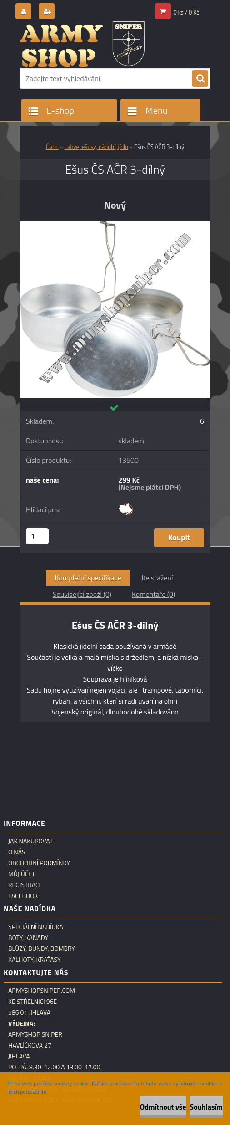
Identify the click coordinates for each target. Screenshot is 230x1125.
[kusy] (37, 536)
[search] (200, 78)
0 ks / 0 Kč (187, 12)
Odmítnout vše (163, 1106)
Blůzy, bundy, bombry (41, 948)
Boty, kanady (28, 938)
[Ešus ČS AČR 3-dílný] (115, 224)
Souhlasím (206, 1106)
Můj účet (21, 874)
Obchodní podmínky (39, 863)
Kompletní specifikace (88, 577)
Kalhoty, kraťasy (34, 959)
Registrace (25, 885)
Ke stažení (157, 577)
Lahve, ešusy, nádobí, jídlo (96, 146)
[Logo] (82, 44)
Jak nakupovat (30, 841)
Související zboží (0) (82, 594)
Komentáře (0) (153, 594)
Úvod (52, 146)
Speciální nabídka (35, 927)
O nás (16, 852)
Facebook (23, 896)
